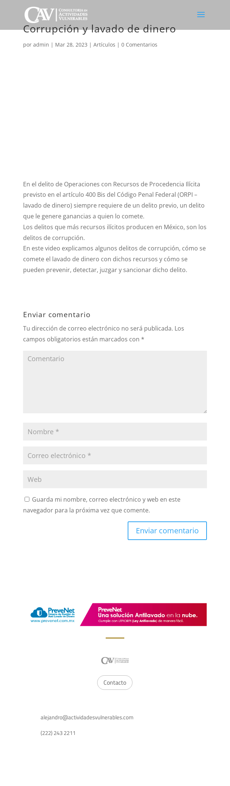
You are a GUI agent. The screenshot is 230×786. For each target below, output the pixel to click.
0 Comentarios (139, 44)
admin (41, 44)
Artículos (104, 44)
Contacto (114, 682)
